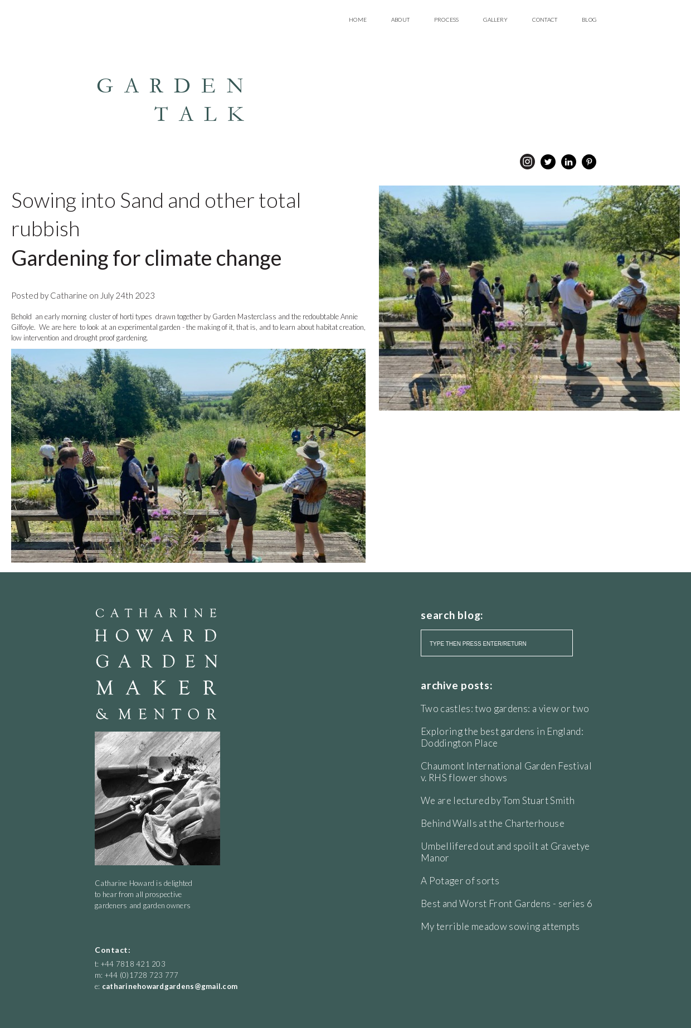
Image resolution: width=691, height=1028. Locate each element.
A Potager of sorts (460, 880)
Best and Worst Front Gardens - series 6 (506, 903)
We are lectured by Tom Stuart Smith (498, 800)
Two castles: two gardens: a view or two (505, 708)
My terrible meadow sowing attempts (500, 926)
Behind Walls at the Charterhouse (493, 823)
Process (446, 19)
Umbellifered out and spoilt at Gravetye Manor (505, 852)
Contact (544, 19)
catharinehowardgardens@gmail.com (169, 986)
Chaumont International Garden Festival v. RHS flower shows (506, 771)
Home (358, 19)
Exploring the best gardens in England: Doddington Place (502, 737)
